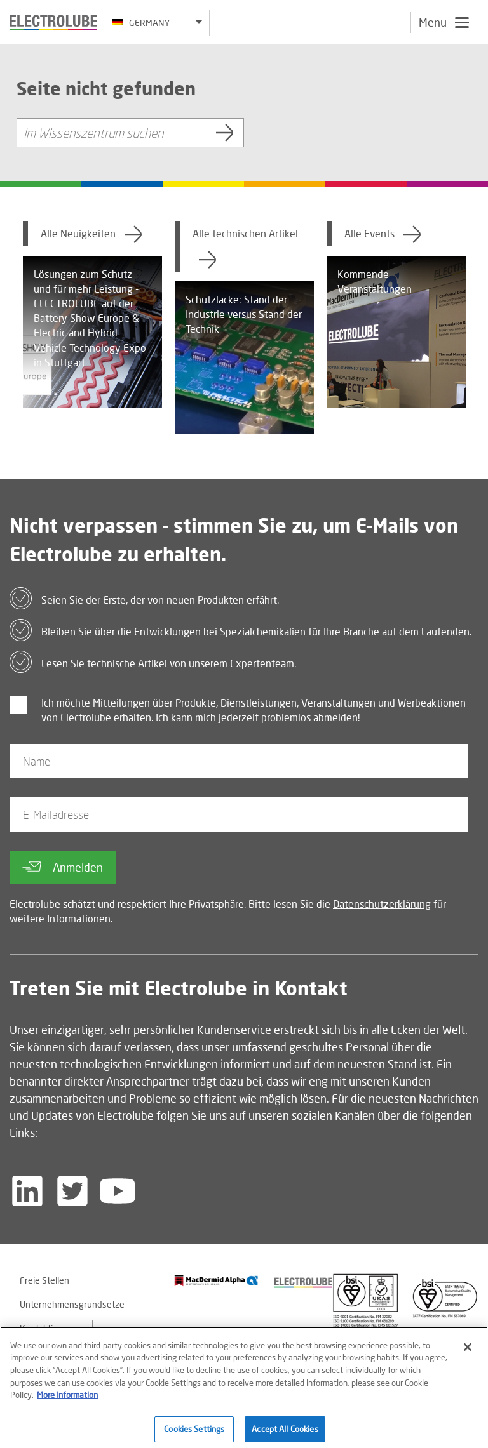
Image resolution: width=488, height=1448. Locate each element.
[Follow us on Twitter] (72, 1191)
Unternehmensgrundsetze (72, 1304)
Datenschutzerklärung (382, 904)
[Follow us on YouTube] (117, 1191)
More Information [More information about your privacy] (67, 1399)
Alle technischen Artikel (245, 248)
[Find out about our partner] (216, 1280)
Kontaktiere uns (51, 1328)
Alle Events (382, 234)
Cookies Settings (194, 1433)
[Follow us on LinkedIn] (27, 1191)
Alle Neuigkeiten (91, 234)
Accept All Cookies (285, 1433)
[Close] (468, 1351)
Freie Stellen (44, 1280)
